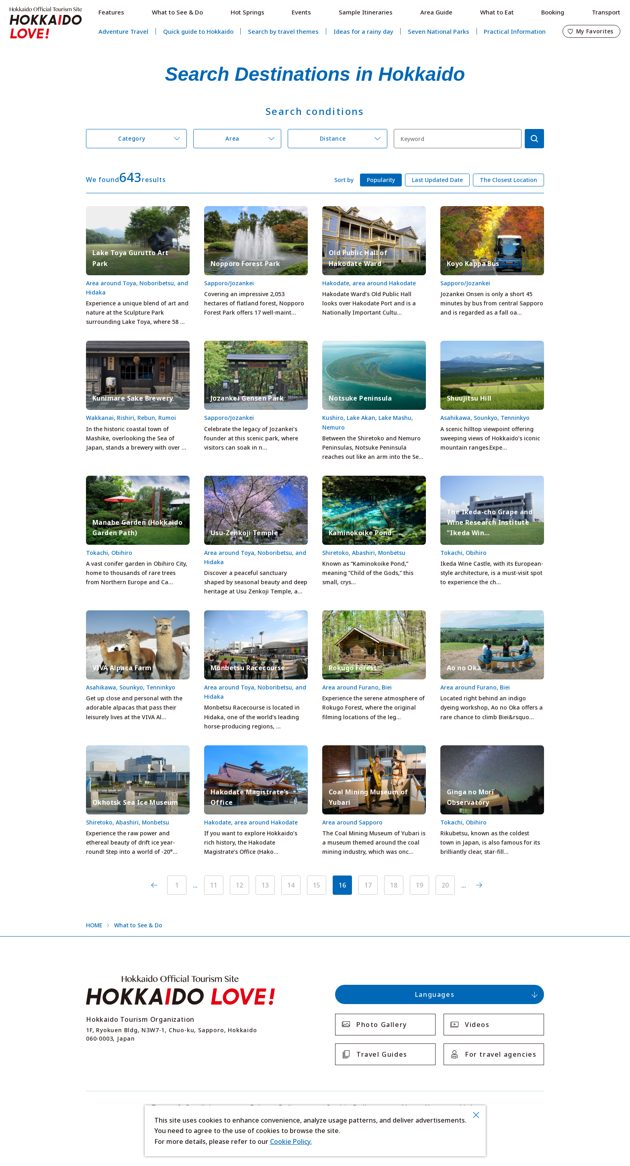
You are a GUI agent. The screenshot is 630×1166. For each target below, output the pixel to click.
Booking (552, 12)
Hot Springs (247, 12)
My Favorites (595, 31)
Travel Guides (381, 1054)
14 (291, 885)
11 (213, 885)
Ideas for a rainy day (363, 31)
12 (239, 885)
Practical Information (515, 31)
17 (368, 885)
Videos (477, 1024)
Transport (606, 12)
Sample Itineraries (366, 12)
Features (111, 12)
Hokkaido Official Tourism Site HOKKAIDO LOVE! (46, 23)
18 (393, 885)
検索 (534, 138)
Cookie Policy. (291, 1141)
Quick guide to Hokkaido (198, 31)
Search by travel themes (283, 31)
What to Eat (497, 12)
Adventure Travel (123, 31)
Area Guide (436, 12)
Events (301, 12)
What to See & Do (177, 12)
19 (419, 885)
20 (445, 885)
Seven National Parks (438, 31)
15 (316, 885)
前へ (154, 885)
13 (265, 885)
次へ (479, 885)
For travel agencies (500, 1054)
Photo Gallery (381, 1024)
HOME (94, 925)
